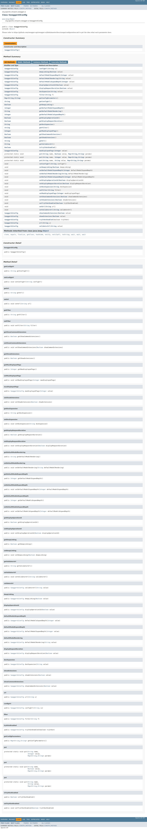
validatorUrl (44, 226)
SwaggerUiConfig (11, 50)
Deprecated (35, 2)
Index (43, 2)
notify (47, 234)
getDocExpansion (46, 124)
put (40, 154)
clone (6, 234)
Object (12, 29)
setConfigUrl (44, 164)
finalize (21, 234)
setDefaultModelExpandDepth (51, 170)
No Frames (34, 6)
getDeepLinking (45, 105)
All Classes (46, 6)
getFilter (43, 127)
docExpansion (44, 91)
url (40, 223)
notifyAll (56, 234)
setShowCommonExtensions (49, 197)
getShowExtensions (47, 137)
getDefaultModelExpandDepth (51, 108)
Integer (64, 75)
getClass (30, 234)
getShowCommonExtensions (49, 134)
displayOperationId (47, 85)
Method (28, 8)
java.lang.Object (8, 19)
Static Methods (24, 62)
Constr (21, 8)
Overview (4, 2)
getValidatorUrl (46, 144)
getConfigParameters (47, 98)
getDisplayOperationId (48, 118)
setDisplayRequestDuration (50, 183)
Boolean (53, 72)
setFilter (43, 190)
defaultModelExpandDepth (49, 75)
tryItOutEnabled (46, 219)
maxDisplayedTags (46, 151)
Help (48, 2)
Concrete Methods (59, 62)
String (51, 68)
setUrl (42, 206)
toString (65, 234)
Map (6, 98)
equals (13, 234)
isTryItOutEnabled (47, 147)
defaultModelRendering (48, 78)
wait (73, 234)
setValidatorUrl (46, 210)
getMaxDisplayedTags (47, 131)
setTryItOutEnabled (47, 203)
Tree (28, 2)
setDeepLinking (45, 167)
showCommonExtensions (48, 213)
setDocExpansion (46, 187)
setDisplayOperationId (48, 180)
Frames (26, 6)
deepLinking (44, 72)
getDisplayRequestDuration (50, 121)
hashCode (39, 234)
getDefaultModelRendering (50, 111)
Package (12, 2)
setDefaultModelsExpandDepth (51, 177)
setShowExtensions (47, 200)
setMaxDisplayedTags (47, 193)
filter (42, 95)
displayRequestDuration (49, 88)
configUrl (43, 68)
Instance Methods (40, 62)
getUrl (42, 141)
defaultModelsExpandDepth (50, 82)
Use (24, 2)
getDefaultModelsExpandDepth (51, 114)
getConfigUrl (44, 101)
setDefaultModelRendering (50, 174)
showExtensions (45, 216)
